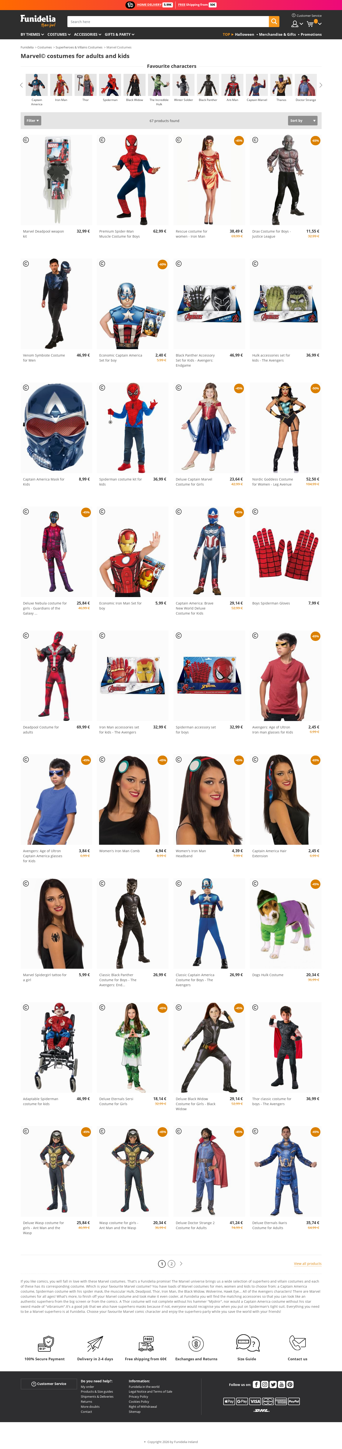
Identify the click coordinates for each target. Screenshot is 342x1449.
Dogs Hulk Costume (267, 975)
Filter (31, 120)
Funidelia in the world (144, 1386)
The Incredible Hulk (158, 102)
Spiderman (110, 100)
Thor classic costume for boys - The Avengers (271, 1101)
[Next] (181, 1264)
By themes (30, 34)
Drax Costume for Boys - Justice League (271, 234)
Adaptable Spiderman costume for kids (40, 1101)
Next (320, 85)
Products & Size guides (97, 1391)
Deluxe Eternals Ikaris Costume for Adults (269, 1225)
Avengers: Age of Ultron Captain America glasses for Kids (42, 856)
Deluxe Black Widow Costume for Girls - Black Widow (195, 1104)
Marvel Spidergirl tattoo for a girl (45, 977)
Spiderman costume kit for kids (120, 482)
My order (87, 1386)
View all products (308, 1263)
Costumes (57, 34)
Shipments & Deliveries (97, 1396)
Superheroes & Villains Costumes (79, 47)
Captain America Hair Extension (269, 853)
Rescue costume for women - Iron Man (191, 234)
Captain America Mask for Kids (44, 482)
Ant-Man (232, 100)
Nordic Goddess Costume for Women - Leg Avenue (272, 482)
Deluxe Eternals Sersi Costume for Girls (116, 1101)
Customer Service (48, 1383)
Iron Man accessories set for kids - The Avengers (119, 729)
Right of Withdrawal (143, 1406)
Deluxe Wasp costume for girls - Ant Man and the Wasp (43, 1227)
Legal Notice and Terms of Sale (150, 1391)
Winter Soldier (183, 100)
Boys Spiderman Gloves (271, 603)
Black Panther (208, 100)
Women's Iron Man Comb (119, 851)
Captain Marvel (257, 100)
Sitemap (135, 1411)
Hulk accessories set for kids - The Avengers (271, 358)
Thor (86, 100)
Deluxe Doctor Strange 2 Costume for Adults (195, 1225)
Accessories (85, 34)
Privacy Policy (138, 1396)
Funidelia (27, 47)
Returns (86, 1401)
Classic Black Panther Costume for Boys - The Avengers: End (117, 980)
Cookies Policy (139, 1401)
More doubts (90, 1406)
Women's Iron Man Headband (191, 853)
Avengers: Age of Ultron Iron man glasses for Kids (272, 729)
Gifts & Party (117, 34)
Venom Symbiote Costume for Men (44, 358)
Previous (21, 85)
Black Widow (134, 100)
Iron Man (61, 100)
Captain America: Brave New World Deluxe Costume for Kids (194, 608)
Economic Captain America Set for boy (120, 358)
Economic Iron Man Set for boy (120, 605)
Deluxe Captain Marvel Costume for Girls (194, 482)
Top (226, 34)
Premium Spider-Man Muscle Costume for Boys (119, 234)
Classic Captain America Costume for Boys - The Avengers (195, 980)
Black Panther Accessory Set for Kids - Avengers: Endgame (195, 360)
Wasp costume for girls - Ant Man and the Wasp (118, 1225)
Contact (86, 1411)
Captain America (36, 102)
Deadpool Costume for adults (41, 729)
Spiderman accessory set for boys (196, 729)
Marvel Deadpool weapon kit (43, 234)
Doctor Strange (305, 100)
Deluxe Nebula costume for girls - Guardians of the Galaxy (45, 608)
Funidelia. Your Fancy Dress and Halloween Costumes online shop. (38, 21)
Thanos (281, 100)
